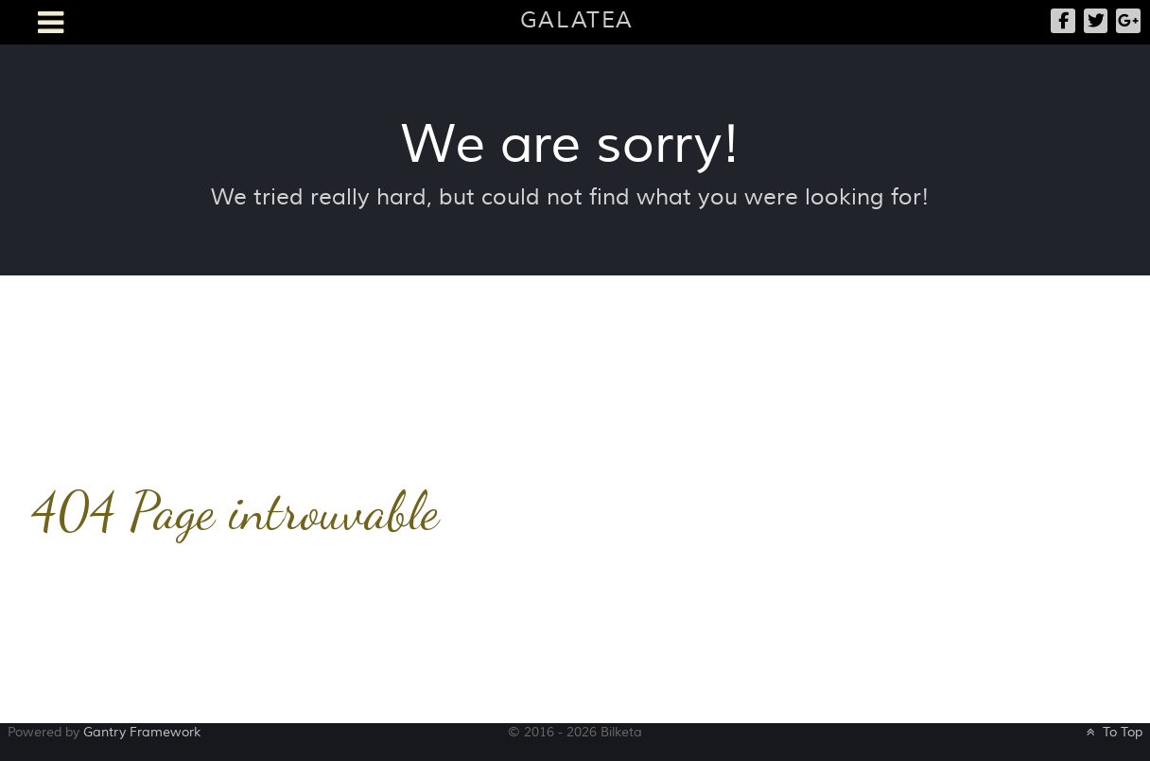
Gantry (141, 732)
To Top (1112, 732)
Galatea (577, 20)
